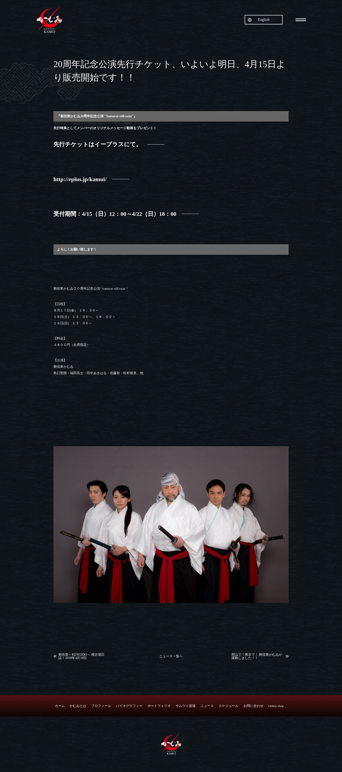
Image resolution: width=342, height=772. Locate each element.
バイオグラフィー (129, 706)
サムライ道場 (185, 706)
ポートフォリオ (159, 706)
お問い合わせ (253, 706)
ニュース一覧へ (171, 656)
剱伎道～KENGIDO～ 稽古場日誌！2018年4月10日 (81, 656)
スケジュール (228, 706)
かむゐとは (78, 706)
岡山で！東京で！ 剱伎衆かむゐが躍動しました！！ (257, 656)
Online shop (276, 706)
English (264, 20)
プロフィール (101, 706)
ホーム (60, 706)
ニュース (207, 706)
